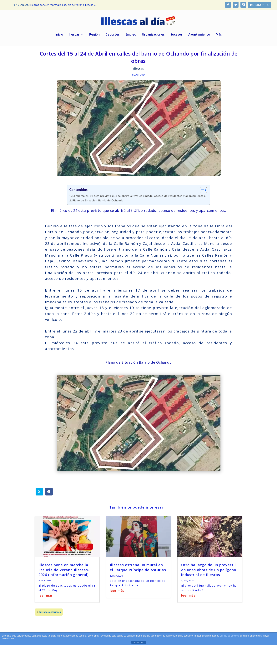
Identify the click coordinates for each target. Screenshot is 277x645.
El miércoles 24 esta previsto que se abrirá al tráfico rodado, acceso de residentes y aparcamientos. (139, 196)
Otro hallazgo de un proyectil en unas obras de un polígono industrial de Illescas (208, 570)
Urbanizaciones (153, 35)
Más (219, 35)
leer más (45, 596)
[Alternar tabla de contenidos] (201, 191)
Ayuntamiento (199, 35)
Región (94, 35)
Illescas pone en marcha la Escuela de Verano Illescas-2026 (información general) (63, 570)
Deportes (112, 35)
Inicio (59, 35)
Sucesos (176, 35)
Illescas (74, 35)
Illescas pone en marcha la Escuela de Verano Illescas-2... (63, 5)
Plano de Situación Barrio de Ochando (97, 201)
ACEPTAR (138, 642)
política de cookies (229, 635)
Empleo (130, 35)
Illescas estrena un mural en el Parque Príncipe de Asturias (138, 568)
